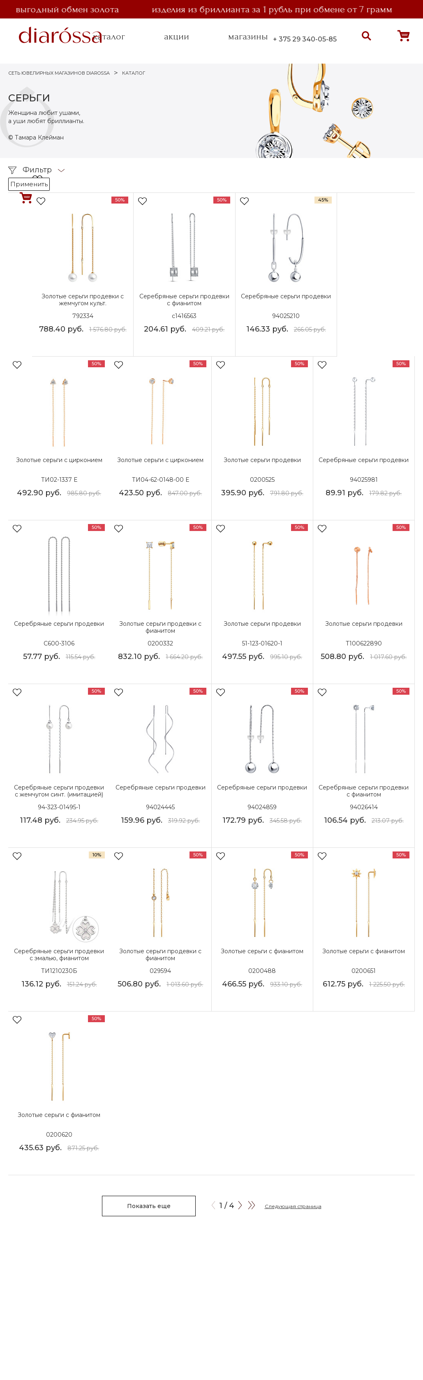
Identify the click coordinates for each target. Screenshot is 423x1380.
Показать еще (149, 1206)
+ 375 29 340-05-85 (305, 39)
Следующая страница (293, 1206)
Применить (29, 184)
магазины (248, 36)
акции (176, 36)
